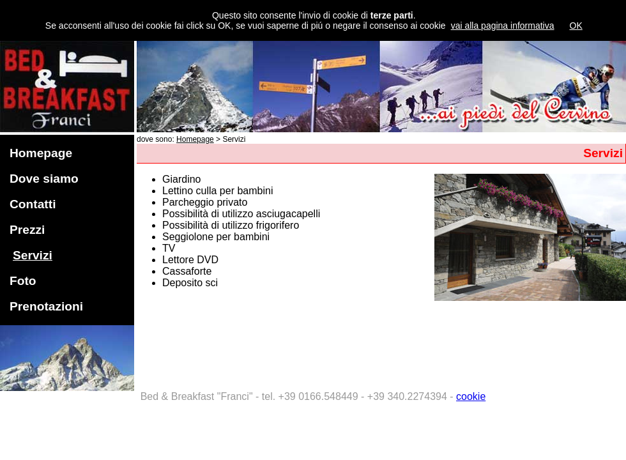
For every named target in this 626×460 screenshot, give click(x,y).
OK (576, 25)
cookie (470, 396)
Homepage (41, 153)
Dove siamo (44, 178)
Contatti (33, 204)
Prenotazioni (46, 306)
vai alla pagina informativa (502, 25)
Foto (23, 281)
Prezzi (27, 229)
